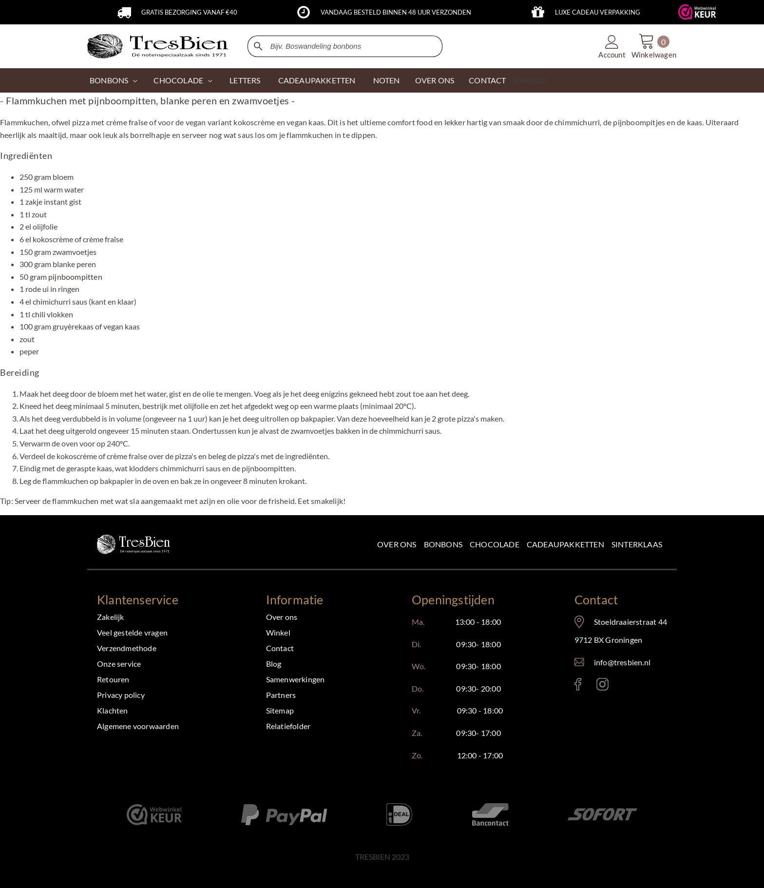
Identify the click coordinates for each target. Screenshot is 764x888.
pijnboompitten (75, 276)
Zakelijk (110, 616)
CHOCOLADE (178, 80)
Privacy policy (121, 694)
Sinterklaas (636, 544)
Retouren (113, 679)
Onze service (119, 663)
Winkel (278, 632)
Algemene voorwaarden (138, 726)
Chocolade (494, 544)
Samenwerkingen (295, 679)
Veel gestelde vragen (132, 632)
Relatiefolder (288, 726)
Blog (274, 663)
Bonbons (109, 80)
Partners (281, 694)
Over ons (397, 544)
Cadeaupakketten (565, 544)
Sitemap (280, 710)
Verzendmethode (126, 648)
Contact (280, 648)
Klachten (112, 710)
